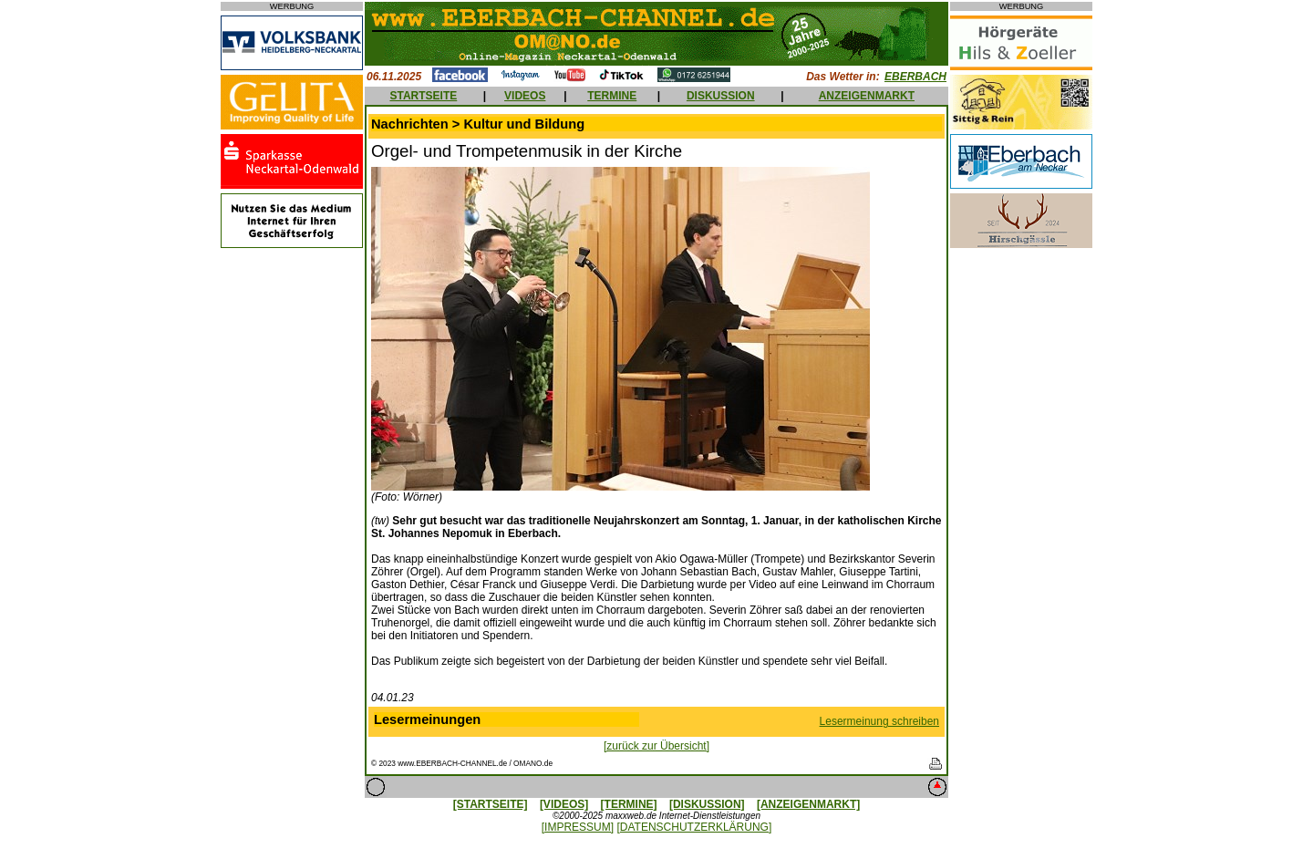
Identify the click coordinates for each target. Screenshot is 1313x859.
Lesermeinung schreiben (879, 721)
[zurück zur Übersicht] (656, 746)
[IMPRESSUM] (578, 827)
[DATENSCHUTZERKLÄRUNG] (693, 827)
